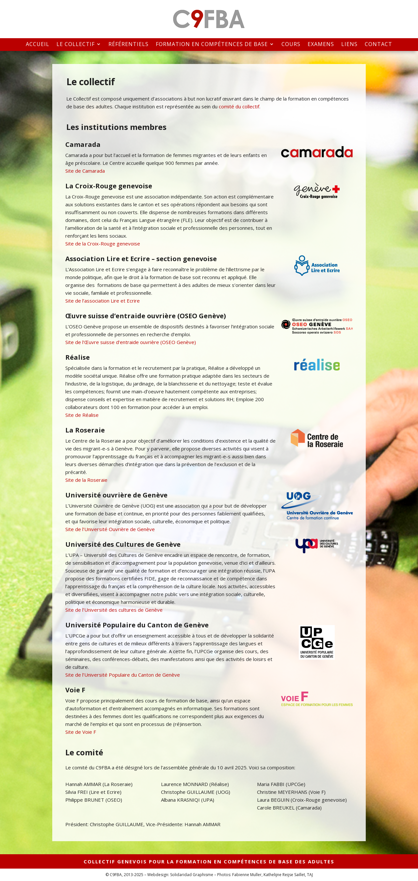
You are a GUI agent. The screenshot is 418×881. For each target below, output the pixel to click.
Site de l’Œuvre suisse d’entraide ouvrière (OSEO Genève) (130, 342)
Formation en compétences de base (212, 44)
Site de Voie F (80, 732)
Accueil (37, 44)
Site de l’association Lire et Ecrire (102, 300)
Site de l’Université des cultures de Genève (114, 609)
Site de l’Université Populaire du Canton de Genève (122, 674)
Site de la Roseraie (86, 480)
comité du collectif (239, 106)
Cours (290, 44)
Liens (349, 44)
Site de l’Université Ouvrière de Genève (110, 529)
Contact (378, 44)
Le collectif (75, 44)
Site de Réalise (82, 415)
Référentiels (128, 44)
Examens (321, 44)
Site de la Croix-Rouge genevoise (102, 243)
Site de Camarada (85, 170)
